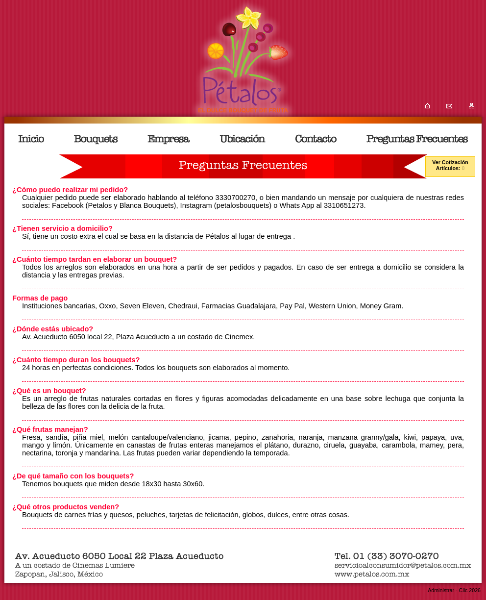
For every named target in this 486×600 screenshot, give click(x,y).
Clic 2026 (470, 590)
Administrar (441, 590)
